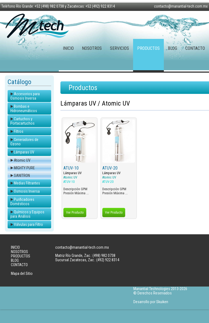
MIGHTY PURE (24, 168)
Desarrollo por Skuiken (150, 302)
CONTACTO (195, 48)
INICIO (68, 48)
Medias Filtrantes (27, 183)
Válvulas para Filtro (28, 224)
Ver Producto (75, 212)
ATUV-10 (71, 168)
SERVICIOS (119, 48)
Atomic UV (22, 160)
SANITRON (22, 175)
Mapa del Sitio (22, 273)
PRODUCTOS (148, 48)
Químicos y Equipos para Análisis (27, 214)
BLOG (172, 48)
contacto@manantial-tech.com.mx (181, 6)
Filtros (18, 131)
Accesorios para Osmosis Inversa (25, 96)
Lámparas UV (24, 152)
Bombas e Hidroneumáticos (23, 108)
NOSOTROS (92, 48)
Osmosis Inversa (27, 191)
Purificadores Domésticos (22, 201)
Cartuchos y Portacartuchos (22, 121)
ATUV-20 (110, 168)
